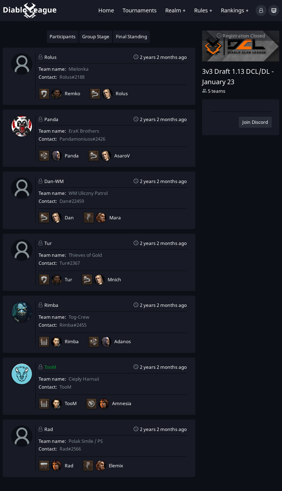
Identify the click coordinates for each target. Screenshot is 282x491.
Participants (62, 36)
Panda (51, 119)
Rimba (51, 305)
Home (106, 10)
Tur (48, 243)
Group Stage (95, 36)
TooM (50, 367)
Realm (175, 10)
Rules (203, 10)
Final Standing (131, 36)
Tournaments (140, 10)
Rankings (235, 10)
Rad (48, 429)
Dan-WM (54, 181)
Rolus (50, 57)
